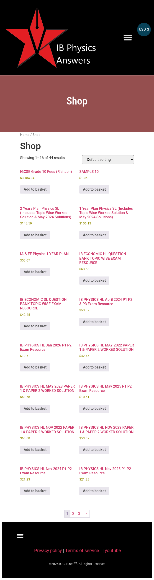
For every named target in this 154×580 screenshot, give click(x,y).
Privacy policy (48, 550)
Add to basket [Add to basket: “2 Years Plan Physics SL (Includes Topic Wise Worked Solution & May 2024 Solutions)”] (35, 235)
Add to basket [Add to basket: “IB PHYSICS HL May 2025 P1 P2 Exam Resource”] (94, 408)
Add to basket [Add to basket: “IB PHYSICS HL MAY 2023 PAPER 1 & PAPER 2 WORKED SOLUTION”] (35, 408)
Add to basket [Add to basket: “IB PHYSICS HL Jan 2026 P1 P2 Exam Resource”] (35, 367)
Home (24, 135)
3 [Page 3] (79, 513)
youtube (113, 550)
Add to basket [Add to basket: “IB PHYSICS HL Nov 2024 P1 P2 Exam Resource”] (35, 491)
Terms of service (82, 550)
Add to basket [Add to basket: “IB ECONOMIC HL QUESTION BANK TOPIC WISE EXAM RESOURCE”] (94, 280)
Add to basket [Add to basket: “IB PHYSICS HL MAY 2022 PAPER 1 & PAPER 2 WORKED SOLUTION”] (94, 367)
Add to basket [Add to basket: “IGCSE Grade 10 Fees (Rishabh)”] (35, 189)
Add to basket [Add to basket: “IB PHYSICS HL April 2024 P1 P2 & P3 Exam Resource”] (94, 322)
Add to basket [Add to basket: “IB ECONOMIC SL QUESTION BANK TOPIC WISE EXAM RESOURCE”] (35, 326)
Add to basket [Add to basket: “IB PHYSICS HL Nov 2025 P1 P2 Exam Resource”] (94, 491)
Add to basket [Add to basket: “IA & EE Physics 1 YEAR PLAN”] (35, 272)
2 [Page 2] (73, 513)
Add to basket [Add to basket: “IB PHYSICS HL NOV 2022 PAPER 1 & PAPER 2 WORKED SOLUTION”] (35, 450)
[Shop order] (108, 159)
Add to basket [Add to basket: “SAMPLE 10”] (94, 189)
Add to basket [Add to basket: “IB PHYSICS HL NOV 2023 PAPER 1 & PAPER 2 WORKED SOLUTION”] (94, 450)
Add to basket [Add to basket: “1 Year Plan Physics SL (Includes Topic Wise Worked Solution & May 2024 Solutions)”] (94, 235)
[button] (127, 37)
